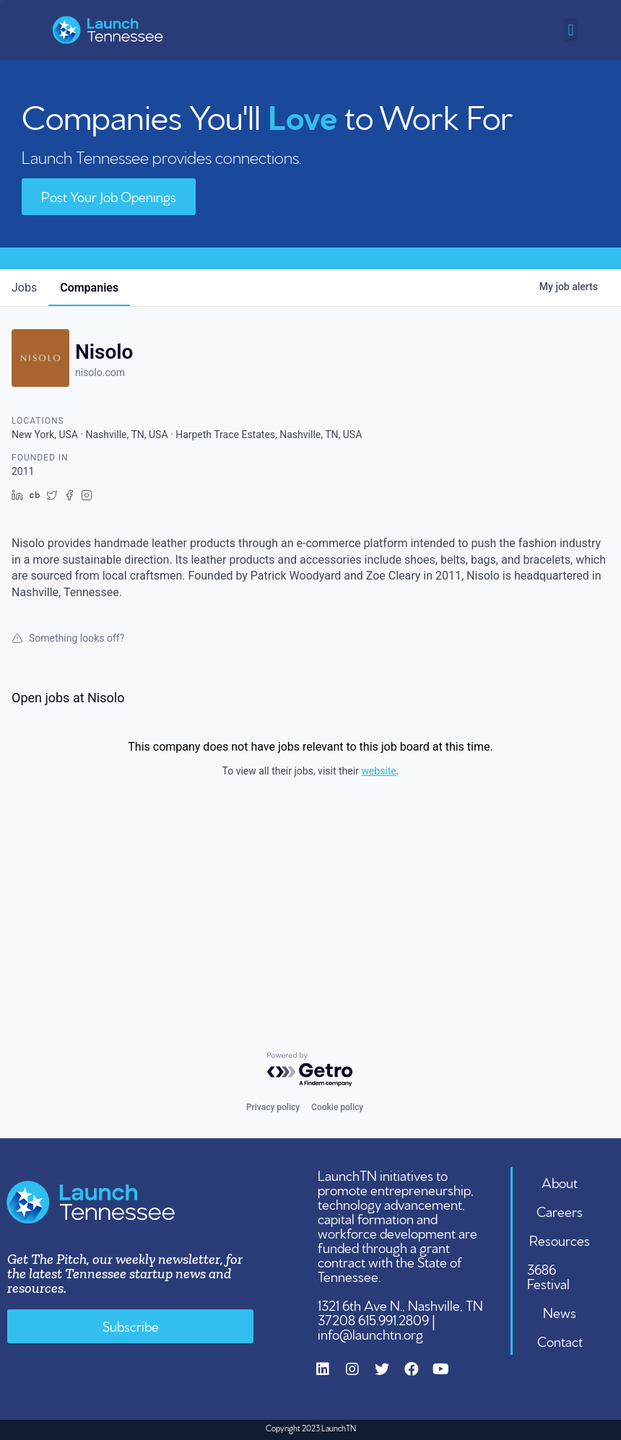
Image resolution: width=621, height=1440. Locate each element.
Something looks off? (68, 638)
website (378, 771)
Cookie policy (337, 1107)
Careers (560, 1210)
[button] (571, 30)
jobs (24, 287)
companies (89, 287)
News (559, 1311)
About (560, 1181)
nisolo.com (100, 372)
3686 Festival (548, 1275)
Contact (560, 1340)
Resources (559, 1239)
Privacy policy (273, 1107)
